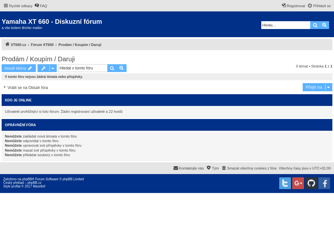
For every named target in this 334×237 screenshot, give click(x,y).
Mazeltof (39, 186)
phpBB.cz (34, 183)
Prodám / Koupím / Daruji (38, 59)
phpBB (27, 179)
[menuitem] (40, 6)
